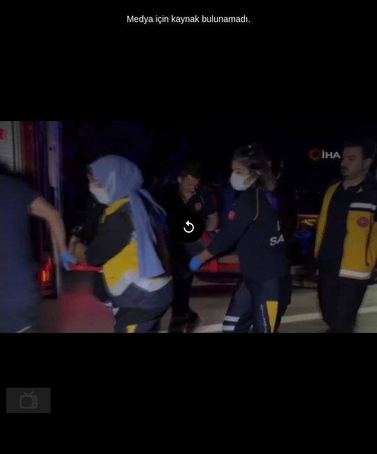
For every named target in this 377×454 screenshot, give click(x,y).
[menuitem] (28, 400)
